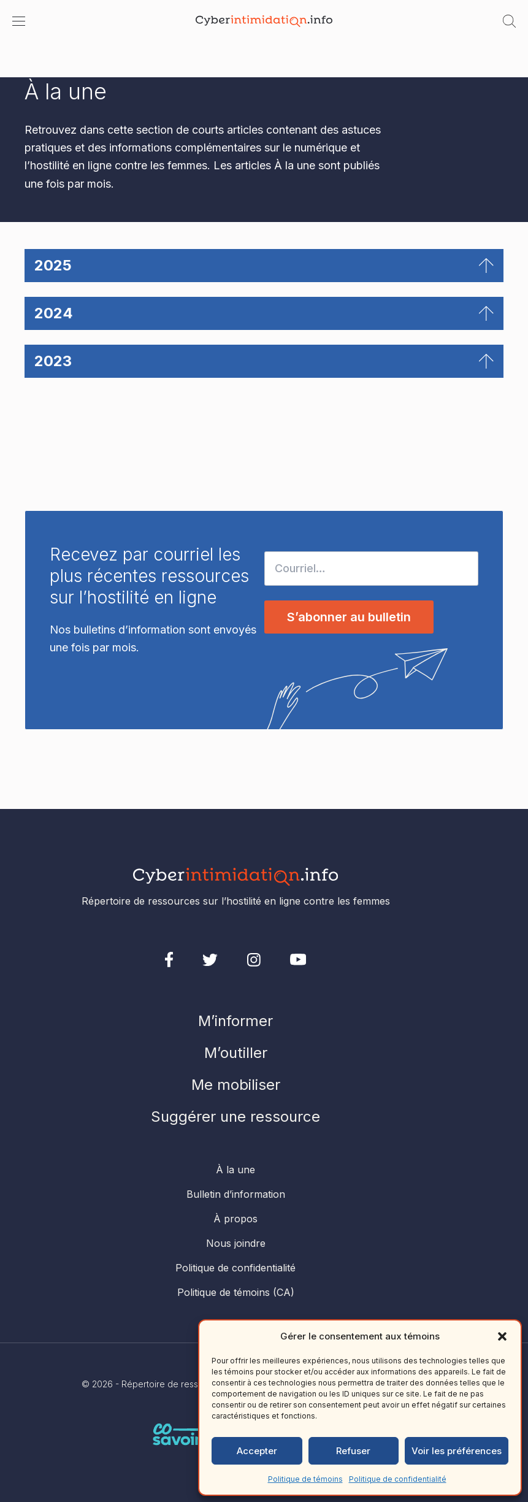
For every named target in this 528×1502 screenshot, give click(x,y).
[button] (502, 1336)
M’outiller (235, 1053)
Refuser (353, 1451)
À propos (235, 1219)
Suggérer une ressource (235, 1116)
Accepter (257, 1451)
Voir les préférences (456, 1451)
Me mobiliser (235, 1085)
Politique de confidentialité (397, 1479)
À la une (235, 1169)
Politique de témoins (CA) (235, 1292)
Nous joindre (236, 1243)
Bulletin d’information (235, 1194)
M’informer (235, 1021)
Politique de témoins (305, 1479)
